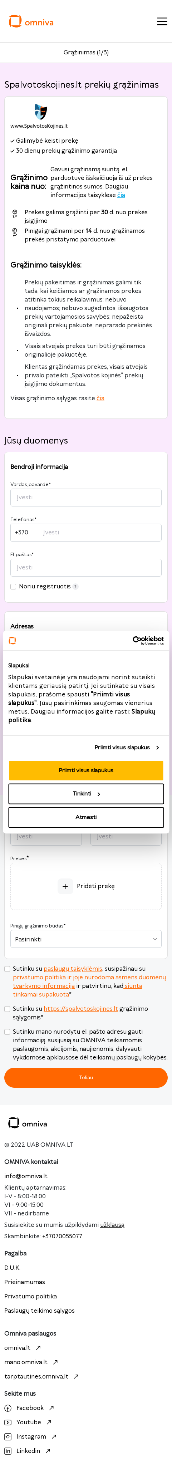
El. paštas (22, 555)
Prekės (18, 859)
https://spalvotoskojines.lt (81, 1009)
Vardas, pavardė (30, 484)
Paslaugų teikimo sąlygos (39, 1311)
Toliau (86, 1077)
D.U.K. (12, 1268)
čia (121, 195)
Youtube (28, 1422)
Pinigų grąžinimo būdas (37, 926)
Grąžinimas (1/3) (86, 53)
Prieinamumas (24, 1282)
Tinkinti (86, 794)
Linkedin (28, 1451)
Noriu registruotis (49, 587)
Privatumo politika (30, 1297)
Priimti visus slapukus (122, 747)
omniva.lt (23, 1348)
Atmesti (86, 817)
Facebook (30, 1408)
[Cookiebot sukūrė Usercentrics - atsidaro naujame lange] (132, 640)
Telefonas (23, 519)
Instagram (31, 1437)
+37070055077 (62, 1236)
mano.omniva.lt (32, 1362)
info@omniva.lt (26, 1176)
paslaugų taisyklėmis (73, 969)
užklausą (112, 1225)
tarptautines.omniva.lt (42, 1376)
